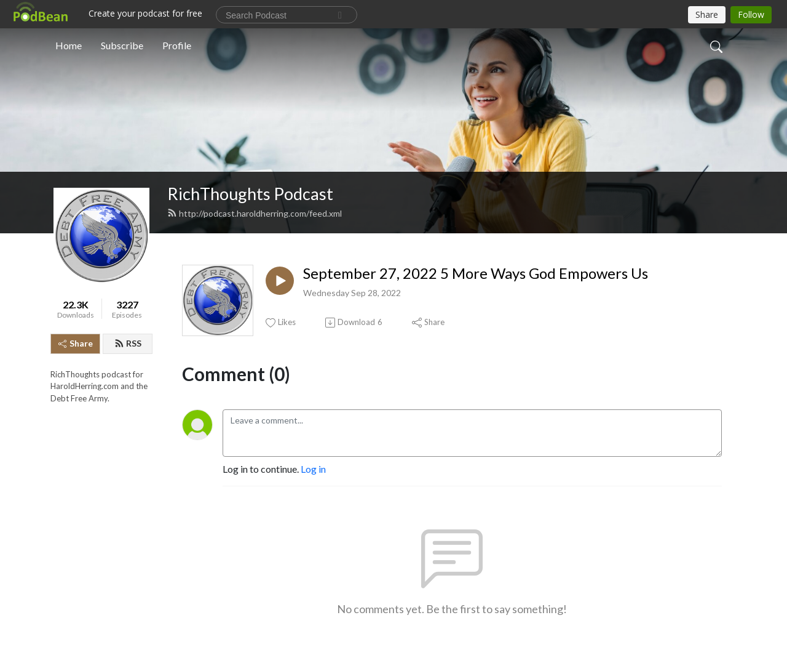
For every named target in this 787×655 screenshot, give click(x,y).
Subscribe (122, 45)
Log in (313, 469)
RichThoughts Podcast (250, 193)
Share (75, 343)
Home (68, 45)
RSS (127, 343)
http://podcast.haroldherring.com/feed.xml (254, 213)
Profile (176, 45)
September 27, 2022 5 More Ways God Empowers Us (475, 273)
